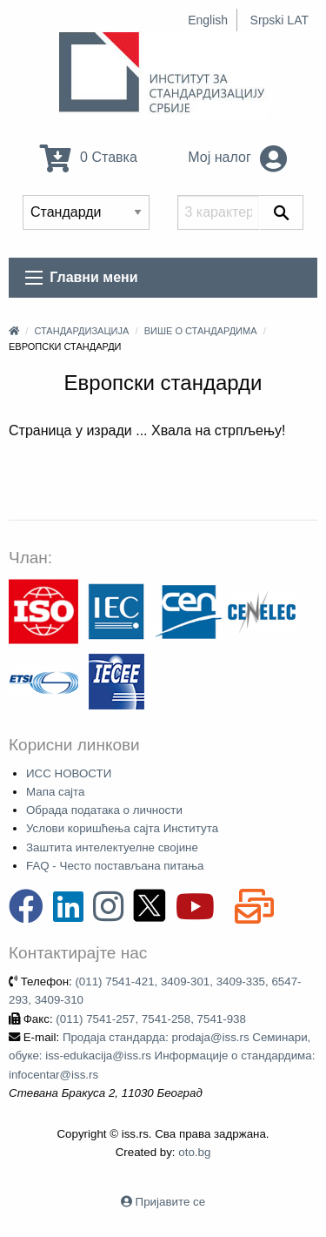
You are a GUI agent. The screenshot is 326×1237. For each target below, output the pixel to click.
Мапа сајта (55, 791)
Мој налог (237, 157)
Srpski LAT (279, 20)
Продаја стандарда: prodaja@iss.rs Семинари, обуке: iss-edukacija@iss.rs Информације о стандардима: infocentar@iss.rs (162, 1056)
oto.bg (194, 1152)
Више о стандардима (200, 331)
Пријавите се (170, 1201)
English (208, 20)
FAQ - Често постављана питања (115, 865)
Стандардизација (81, 331)
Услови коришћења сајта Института (122, 828)
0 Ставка (88, 157)
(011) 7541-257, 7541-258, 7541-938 (151, 1018)
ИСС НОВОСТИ (68, 773)
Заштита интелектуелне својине (112, 847)
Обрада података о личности (104, 810)
